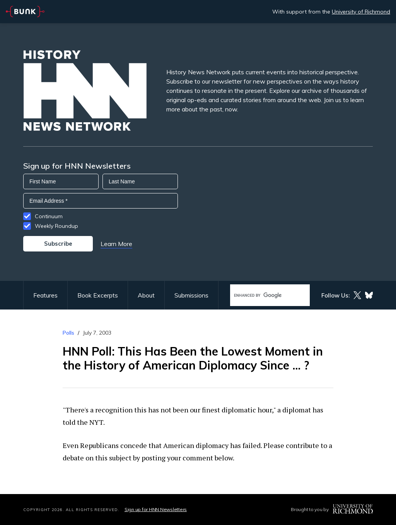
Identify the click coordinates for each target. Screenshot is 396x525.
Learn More (116, 244)
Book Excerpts (97, 295)
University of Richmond (361, 11)
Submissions (191, 295)
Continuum (49, 216)
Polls (68, 332)
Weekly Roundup (56, 225)
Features (45, 295)
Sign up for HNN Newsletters (156, 509)
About (146, 295)
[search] (262, 295)
